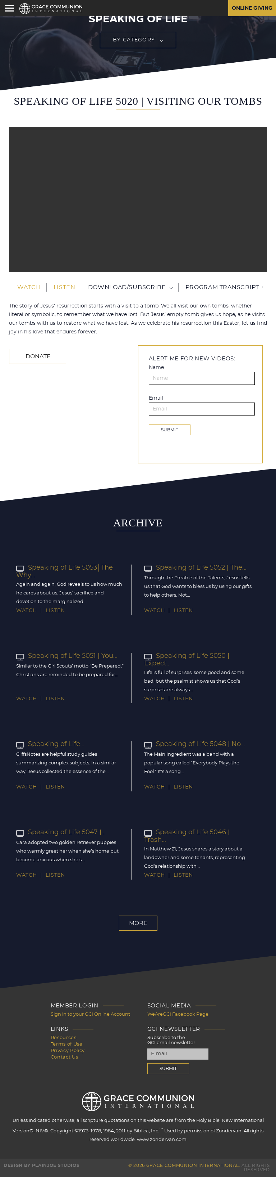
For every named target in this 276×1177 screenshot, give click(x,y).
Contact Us (64, 1057)
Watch (29, 287)
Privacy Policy (68, 1050)
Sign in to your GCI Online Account (90, 1014)
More (138, 923)
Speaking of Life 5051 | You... (67, 656)
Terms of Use (67, 1044)
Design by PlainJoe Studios (41, 1165)
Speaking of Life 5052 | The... (195, 568)
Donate (38, 356)
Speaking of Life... (50, 744)
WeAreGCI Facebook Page (177, 1014)
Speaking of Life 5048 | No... (194, 744)
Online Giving (252, 8)
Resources (64, 1038)
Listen (64, 287)
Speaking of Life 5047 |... (61, 832)
